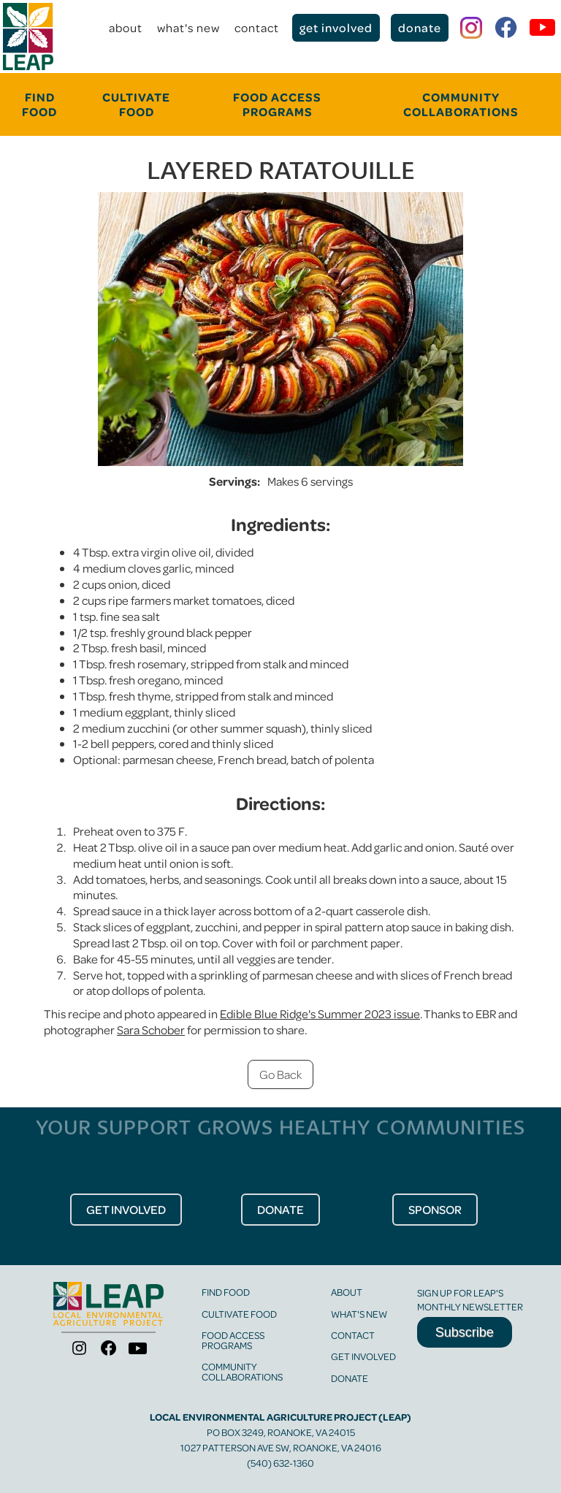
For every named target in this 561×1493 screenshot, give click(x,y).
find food (226, 1292)
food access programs (233, 1340)
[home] (28, 36)
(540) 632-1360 (280, 1462)
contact (256, 27)
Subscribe (464, 1332)
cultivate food (136, 104)
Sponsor (435, 1209)
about (125, 27)
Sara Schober (151, 1029)
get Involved (126, 1209)
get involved (336, 27)
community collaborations (461, 104)
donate (419, 27)
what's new (188, 27)
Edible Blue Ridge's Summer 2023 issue (320, 1013)
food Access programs (277, 104)
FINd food (39, 104)
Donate (349, 1378)
